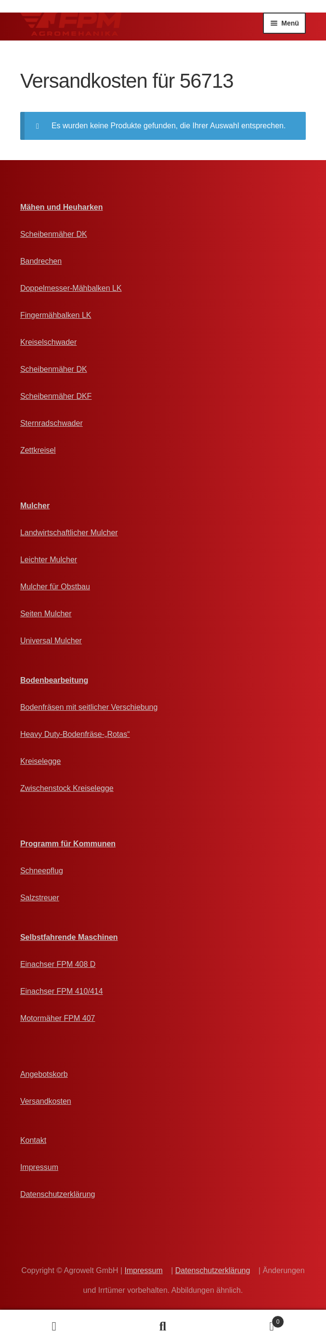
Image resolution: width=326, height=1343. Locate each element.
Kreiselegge (40, 761)
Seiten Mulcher (46, 614)
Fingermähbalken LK (55, 315)
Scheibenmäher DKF (56, 396)
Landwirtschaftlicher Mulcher (69, 533)
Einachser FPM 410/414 (61, 991)
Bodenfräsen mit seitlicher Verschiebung (89, 707)
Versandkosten (45, 1101)
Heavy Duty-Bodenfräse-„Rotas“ (75, 734)
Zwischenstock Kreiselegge (67, 788)
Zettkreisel (38, 450)
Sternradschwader (51, 423)
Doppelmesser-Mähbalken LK (71, 288)
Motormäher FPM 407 (57, 1018)
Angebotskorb (44, 1074)
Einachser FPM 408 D (58, 964)
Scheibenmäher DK (53, 234)
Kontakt (33, 1140)
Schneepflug (41, 871)
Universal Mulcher (51, 641)
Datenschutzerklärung (57, 1194)
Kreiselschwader (48, 342)
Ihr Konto (54, 1326)
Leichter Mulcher (48, 560)
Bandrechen (41, 261)
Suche (163, 1326)
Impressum (39, 1167)
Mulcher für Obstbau (55, 587)
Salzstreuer (39, 898)
